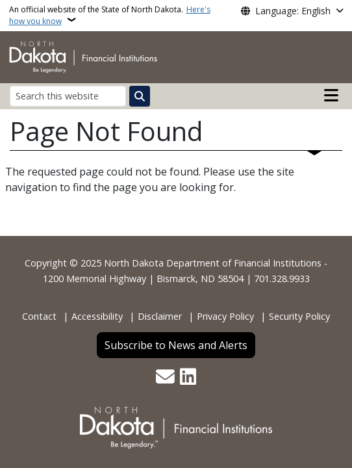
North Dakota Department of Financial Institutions (212, 263)
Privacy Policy (225, 316)
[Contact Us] (165, 378)
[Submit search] (139, 96)
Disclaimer (160, 316)
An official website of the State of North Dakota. (109, 15)
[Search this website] (68, 96)
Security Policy (299, 316)
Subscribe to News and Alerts (176, 345)
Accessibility (97, 316)
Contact (39, 316)
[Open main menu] (331, 95)
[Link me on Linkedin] (188, 378)
